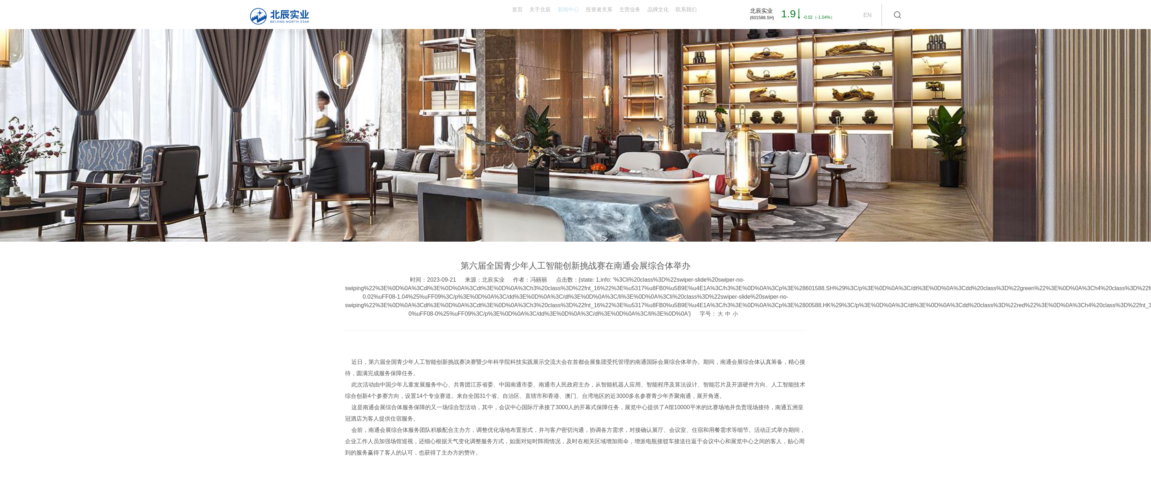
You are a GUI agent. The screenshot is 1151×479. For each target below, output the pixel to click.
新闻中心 (502, 14)
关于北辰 (460, 14)
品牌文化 (635, 14)
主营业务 (593, 14)
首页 (423, 14)
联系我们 (678, 14)
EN (867, 14)
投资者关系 (548, 14)
